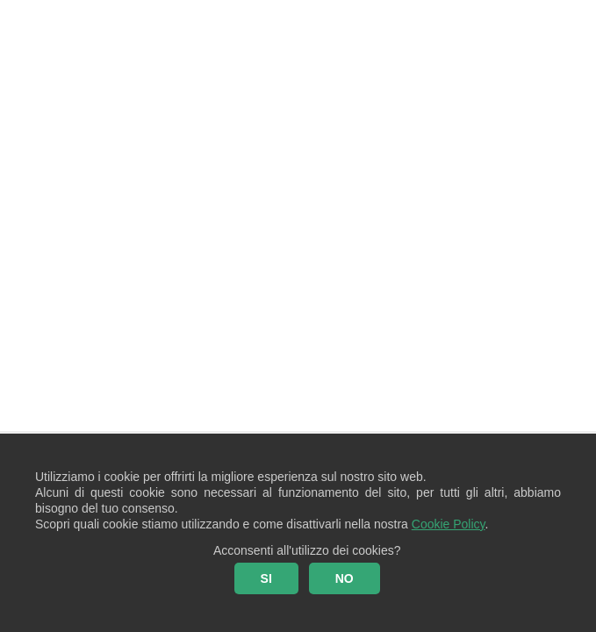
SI (266, 578)
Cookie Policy (448, 524)
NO (344, 578)
